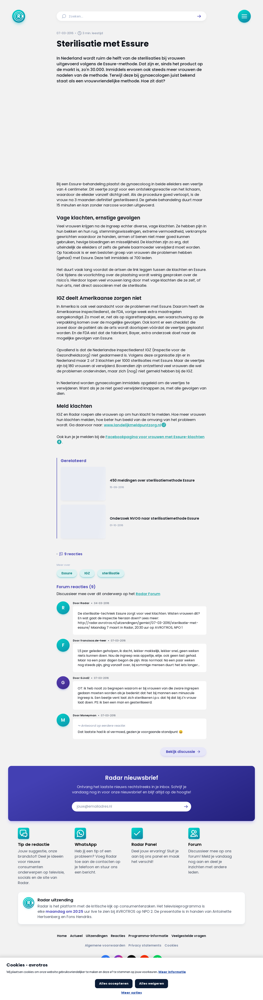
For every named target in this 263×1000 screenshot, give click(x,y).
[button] (199, 16)
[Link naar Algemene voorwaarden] (105, 945)
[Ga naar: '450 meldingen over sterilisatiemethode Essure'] (134, 484)
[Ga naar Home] (18, 16)
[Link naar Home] (62, 935)
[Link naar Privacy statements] (144, 945)
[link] (67, 573)
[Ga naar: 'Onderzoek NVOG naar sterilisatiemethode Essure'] (134, 522)
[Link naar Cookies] (171, 945)
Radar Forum (148, 593)
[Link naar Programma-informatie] (148, 935)
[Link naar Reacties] (118, 935)
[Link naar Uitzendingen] (97, 935)
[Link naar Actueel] (76, 935)
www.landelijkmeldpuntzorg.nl (132, 424)
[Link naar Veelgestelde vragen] (188, 935)
